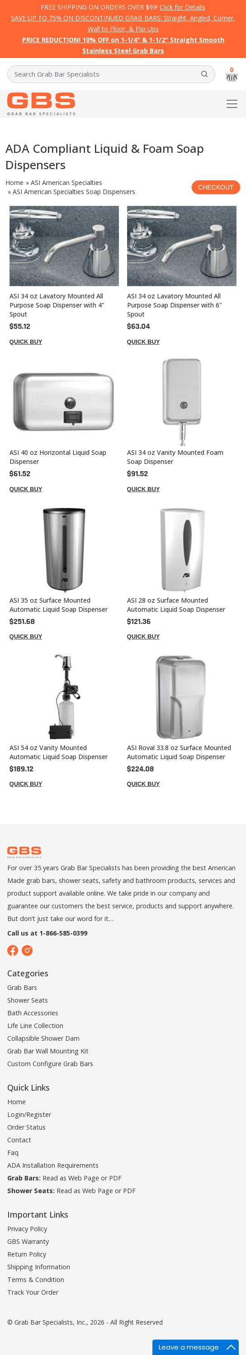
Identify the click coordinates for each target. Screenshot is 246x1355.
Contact (19, 1140)
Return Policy (26, 1254)
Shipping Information (38, 1266)
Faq (13, 1152)
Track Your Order (32, 1292)
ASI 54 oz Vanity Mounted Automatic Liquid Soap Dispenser (58, 752)
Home (14, 182)
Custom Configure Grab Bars (50, 1063)
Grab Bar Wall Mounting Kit (48, 1051)
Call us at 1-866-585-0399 (47, 933)
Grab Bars (22, 987)
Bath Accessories (32, 1013)
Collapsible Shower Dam (43, 1038)
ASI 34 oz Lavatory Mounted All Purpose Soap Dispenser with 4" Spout (56, 305)
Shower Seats (27, 1000)
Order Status (26, 1127)
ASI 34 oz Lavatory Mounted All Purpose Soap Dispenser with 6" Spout (174, 305)
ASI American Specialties (66, 182)
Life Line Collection (35, 1025)
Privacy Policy (27, 1228)
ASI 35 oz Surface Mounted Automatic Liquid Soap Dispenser (58, 605)
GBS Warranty (28, 1241)
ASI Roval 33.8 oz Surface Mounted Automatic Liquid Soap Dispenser (179, 752)
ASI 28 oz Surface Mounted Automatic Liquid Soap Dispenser (176, 605)
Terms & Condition (35, 1279)
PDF (115, 1178)
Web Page (83, 1178)
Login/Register (29, 1114)
